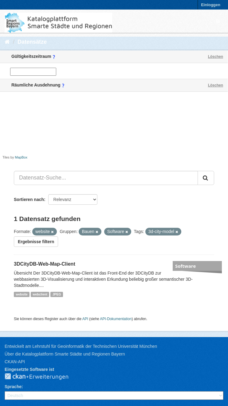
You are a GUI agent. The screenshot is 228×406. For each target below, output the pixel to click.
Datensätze (32, 42)
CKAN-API (15, 361)
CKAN (41, 376)
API (85, 319)
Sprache (13, 386)
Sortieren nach (29, 199)
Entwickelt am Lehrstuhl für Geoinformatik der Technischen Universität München (81, 346)
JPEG (57, 294)
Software (185, 266)
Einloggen (210, 4)
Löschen (215, 56)
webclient (40, 294)
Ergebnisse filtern (36, 241)
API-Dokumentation (116, 319)
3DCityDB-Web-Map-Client (44, 264)
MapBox (21, 157)
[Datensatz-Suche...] (106, 178)
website (22, 294)
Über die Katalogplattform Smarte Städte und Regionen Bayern (65, 354)
